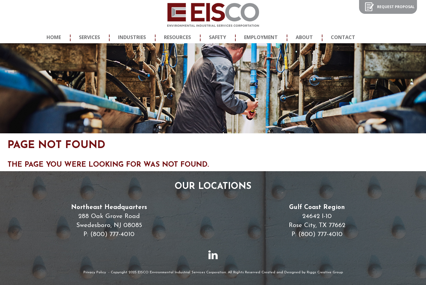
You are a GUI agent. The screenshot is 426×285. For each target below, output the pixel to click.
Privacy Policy (94, 272)
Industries (132, 37)
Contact (343, 37)
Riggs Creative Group (325, 272)
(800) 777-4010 (112, 234)
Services (89, 37)
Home (54, 37)
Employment (261, 37)
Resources (177, 37)
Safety (217, 37)
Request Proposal (396, 6)
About (304, 37)
